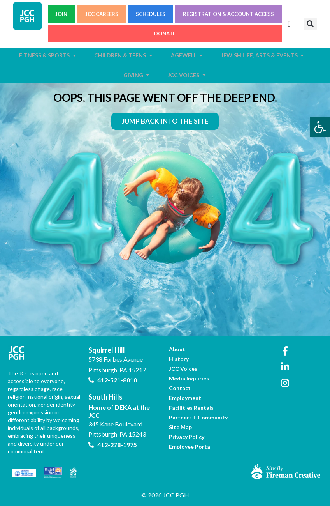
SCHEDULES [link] (150, 14)
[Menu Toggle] (289, 24)
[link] (320, 127)
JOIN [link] (61, 14)
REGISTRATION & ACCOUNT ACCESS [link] (228, 14)
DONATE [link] (165, 33)
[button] (310, 24)
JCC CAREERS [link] (101, 14)
